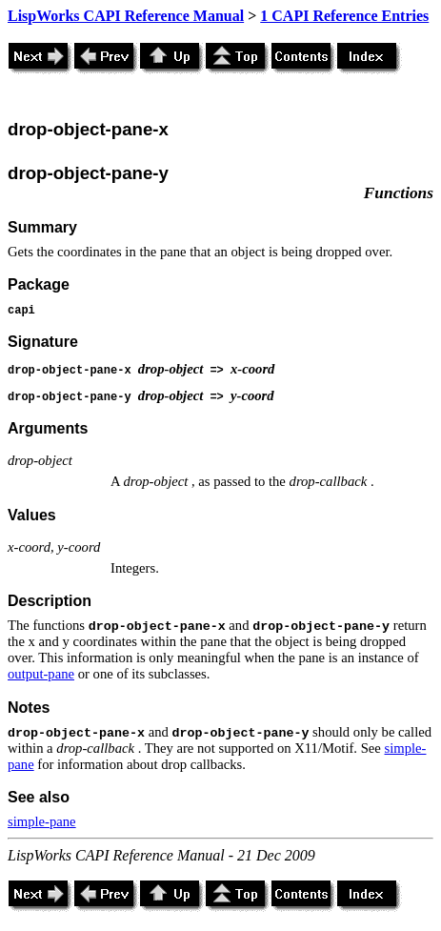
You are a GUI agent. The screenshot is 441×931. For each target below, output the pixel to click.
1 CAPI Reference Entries (344, 16)
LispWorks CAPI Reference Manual (126, 16)
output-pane (41, 673)
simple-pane (42, 821)
